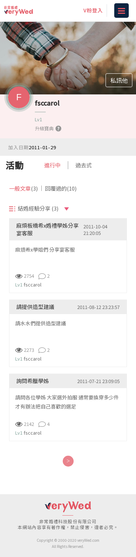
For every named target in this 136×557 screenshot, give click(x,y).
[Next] (68, 461)
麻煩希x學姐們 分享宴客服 (45, 249)
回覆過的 (61, 188)
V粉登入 (93, 10)
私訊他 (119, 80)
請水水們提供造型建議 (40, 323)
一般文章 (23, 188)
